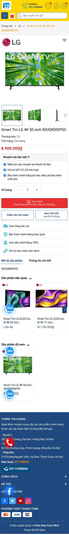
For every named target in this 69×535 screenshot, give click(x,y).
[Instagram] (28, 501)
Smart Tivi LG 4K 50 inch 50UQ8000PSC (17, 387)
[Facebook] (4, 501)
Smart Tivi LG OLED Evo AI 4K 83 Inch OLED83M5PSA (17, 320)
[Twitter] (12, 501)
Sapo (42, 529)
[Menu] (4, 15)
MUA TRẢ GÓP (51, 215)
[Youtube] (20, 501)
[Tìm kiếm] (20, 15)
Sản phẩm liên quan (14, 278)
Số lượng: (6, 189)
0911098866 (36, 7)
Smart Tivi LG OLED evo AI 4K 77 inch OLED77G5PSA (50, 320)
